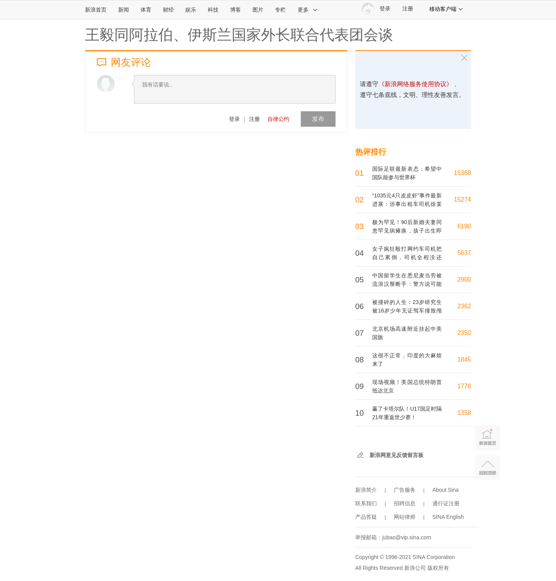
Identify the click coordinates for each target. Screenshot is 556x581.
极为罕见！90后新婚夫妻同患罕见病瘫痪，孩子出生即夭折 (407, 230)
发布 (318, 119)
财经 (168, 10)
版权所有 (438, 568)
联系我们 (366, 503)
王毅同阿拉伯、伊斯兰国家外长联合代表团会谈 (239, 35)
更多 (308, 10)
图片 (258, 10)
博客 (235, 10)
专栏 (280, 10)
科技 (213, 10)
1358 (464, 412)
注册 (407, 9)
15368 (462, 173)
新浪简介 (366, 490)
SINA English (448, 517)
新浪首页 (96, 10)
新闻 (123, 10)
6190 (464, 226)
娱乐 (190, 10)
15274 (462, 199)
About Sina (445, 490)
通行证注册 (445, 503)
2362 (464, 306)
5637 (464, 253)
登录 (234, 119)
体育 (146, 10)
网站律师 (404, 517)
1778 (464, 386)
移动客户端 (446, 9)
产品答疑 (366, 517)
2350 (464, 333)
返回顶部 (487, 467)
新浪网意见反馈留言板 (397, 455)
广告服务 (404, 490)
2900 (464, 279)
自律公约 (278, 119)
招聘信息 (404, 503)
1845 (464, 359)
